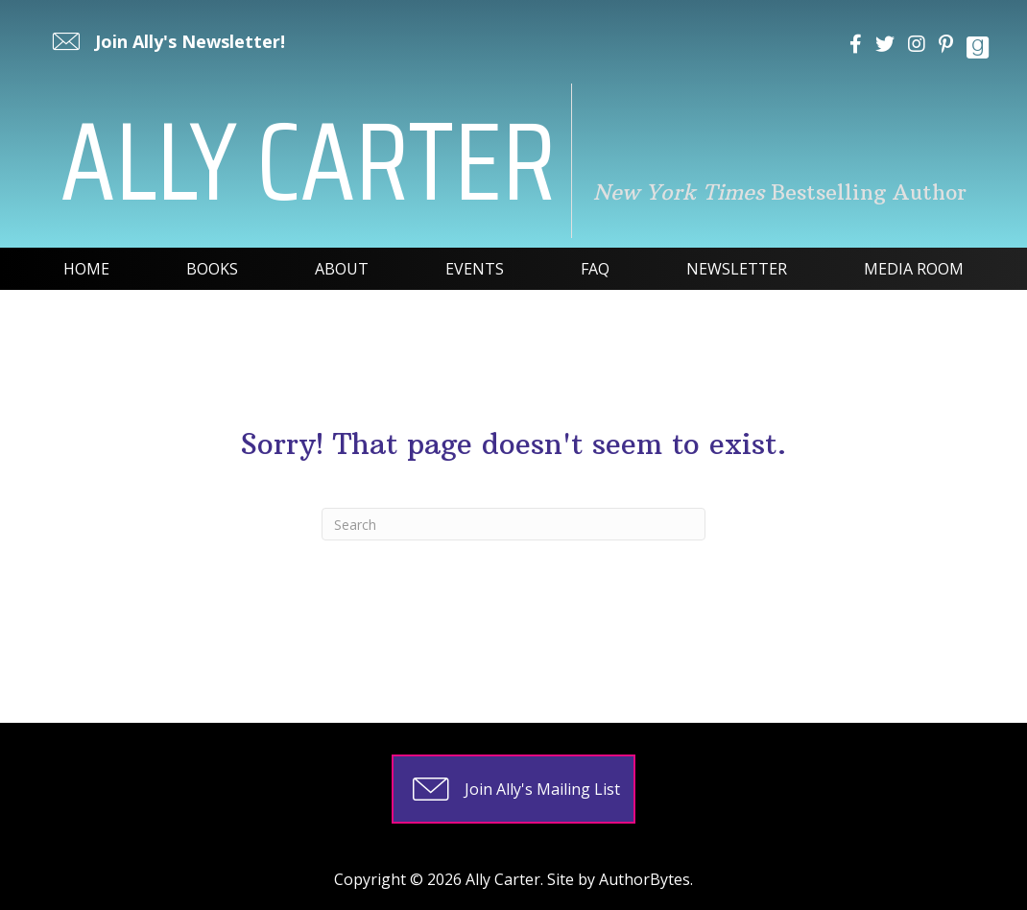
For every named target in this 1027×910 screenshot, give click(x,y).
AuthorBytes (644, 879)
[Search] (513, 524)
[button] (166, 41)
